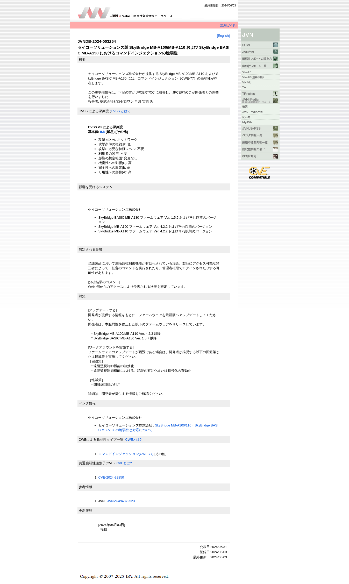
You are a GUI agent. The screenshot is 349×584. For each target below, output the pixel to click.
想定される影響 (90, 249)
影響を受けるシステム (95, 187)
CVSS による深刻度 (94, 111)
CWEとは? (133, 439)
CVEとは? (124, 463)
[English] (223, 36)
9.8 (102, 132)
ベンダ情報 (87, 403)
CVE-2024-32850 (111, 477)
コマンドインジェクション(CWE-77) (126, 454)
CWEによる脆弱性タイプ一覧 (101, 439)
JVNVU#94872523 (121, 501)
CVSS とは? (120, 111)
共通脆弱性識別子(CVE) (97, 463)
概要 (82, 59)
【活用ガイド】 (228, 25)
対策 (82, 296)
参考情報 (85, 487)
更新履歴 (85, 510)
